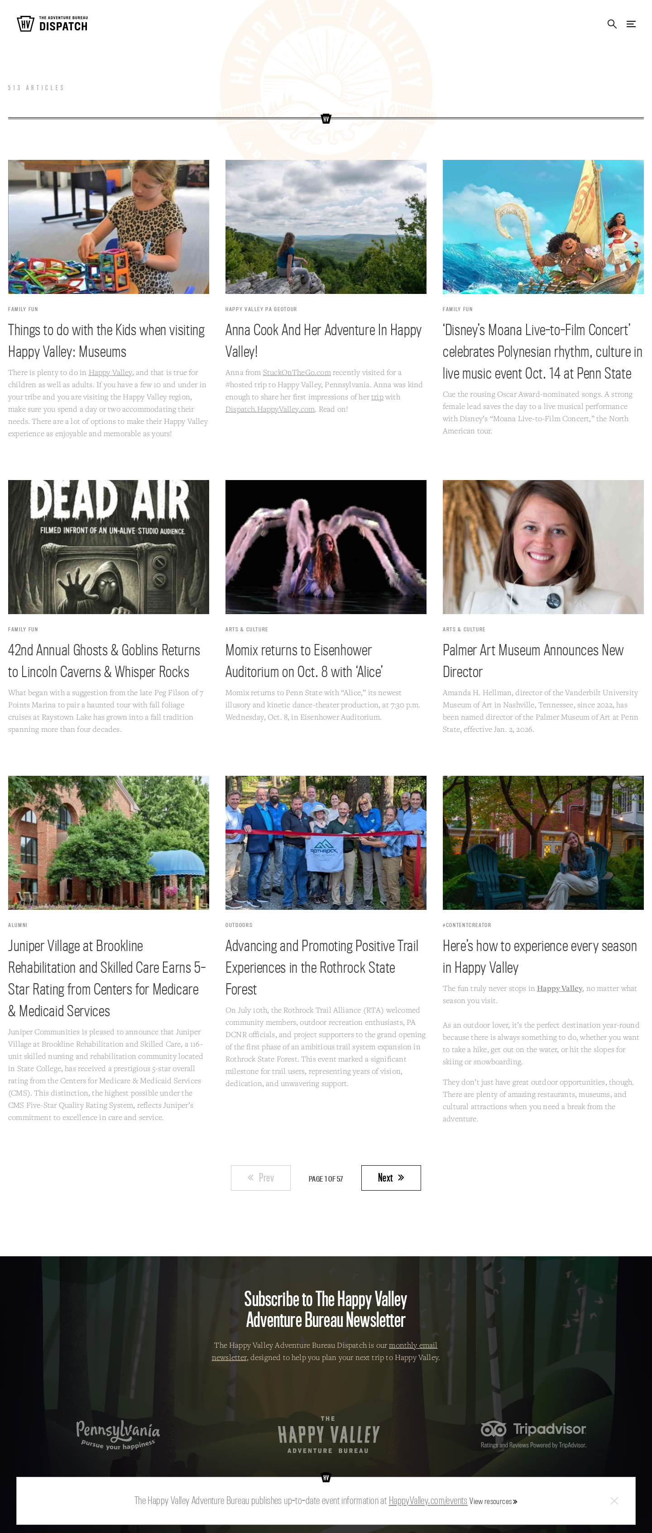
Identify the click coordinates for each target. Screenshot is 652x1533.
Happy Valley (110, 372)
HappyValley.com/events (428, 1500)
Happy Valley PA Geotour (261, 309)
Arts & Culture (246, 629)
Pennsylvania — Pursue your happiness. (118, 1435)
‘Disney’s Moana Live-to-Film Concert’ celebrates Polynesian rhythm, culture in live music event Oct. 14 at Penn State (543, 351)
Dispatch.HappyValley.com (270, 409)
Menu (631, 24)
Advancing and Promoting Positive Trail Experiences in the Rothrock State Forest (321, 967)
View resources (491, 1501)
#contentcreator (467, 925)
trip (377, 396)
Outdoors (239, 925)
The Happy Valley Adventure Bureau (329, 1434)
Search (612, 24)
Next (385, 1177)
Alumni (18, 925)
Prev (266, 1177)
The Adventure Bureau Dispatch (52, 24)
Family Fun (23, 309)
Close (614, 1501)
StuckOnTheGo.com (297, 372)
